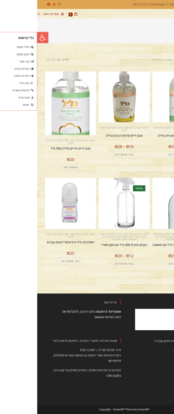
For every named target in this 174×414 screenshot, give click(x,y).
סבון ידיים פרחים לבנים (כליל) (87, 136)
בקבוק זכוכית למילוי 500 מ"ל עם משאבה (140, 245)
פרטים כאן (77, 361)
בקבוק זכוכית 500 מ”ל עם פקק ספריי (87, 245)
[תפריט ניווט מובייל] (18, 14)
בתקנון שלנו (76, 375)
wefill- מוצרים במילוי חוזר (152, 127)
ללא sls (142, 32)
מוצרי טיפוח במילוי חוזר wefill (129, 129)
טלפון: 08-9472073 (108, 4)
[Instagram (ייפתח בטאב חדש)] (16, 4)
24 (16, 59)
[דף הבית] (163, 32)
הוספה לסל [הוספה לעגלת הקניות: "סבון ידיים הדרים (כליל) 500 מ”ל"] (33, 167)
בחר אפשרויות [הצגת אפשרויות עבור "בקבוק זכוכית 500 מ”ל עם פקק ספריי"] (87, 264)
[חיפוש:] (3, 14)
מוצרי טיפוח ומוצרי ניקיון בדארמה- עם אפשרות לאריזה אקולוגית (137, 238)
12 (21, 59)
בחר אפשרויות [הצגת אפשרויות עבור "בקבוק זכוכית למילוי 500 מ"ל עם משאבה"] (140, 264)
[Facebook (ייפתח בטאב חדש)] (11, 4)
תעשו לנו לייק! (148, 302)
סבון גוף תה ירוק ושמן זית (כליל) (140, 136)
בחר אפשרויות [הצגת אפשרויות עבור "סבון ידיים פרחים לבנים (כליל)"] (87, 154)
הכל (11, 59)
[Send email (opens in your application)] (21, 4)
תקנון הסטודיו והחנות (149, 351)
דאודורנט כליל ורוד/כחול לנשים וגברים (33, 242)
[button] (5, 37)
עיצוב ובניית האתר (151, 341)
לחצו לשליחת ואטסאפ (70, 317)
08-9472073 (33, 311)
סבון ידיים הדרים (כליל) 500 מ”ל (33, 148)
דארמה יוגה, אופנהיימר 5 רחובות (142, 4)
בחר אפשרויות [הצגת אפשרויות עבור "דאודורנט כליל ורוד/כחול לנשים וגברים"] (33, 261)
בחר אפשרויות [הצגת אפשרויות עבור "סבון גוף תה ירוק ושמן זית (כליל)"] (140, 154)
